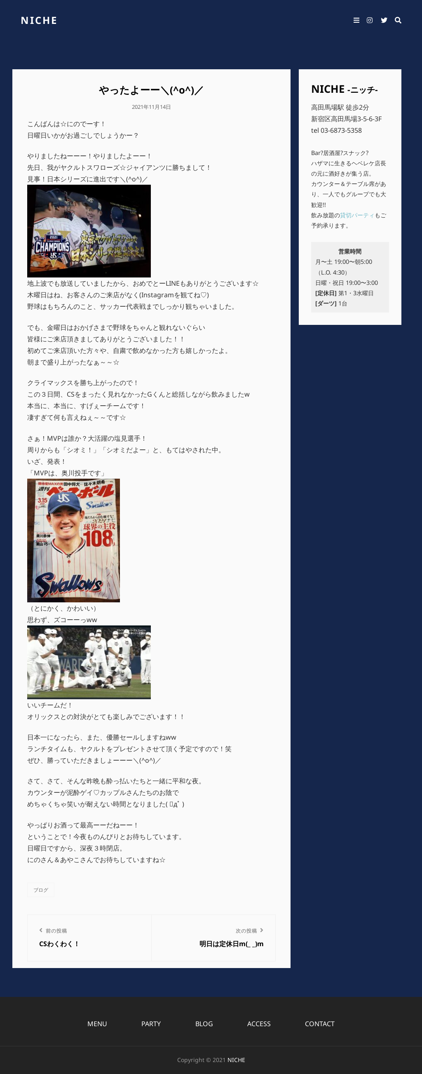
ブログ (40, 889)
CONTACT (320, 1023)
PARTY (151, 1023)
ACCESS (259, 1023)
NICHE (39, 20)
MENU (97, 1023)
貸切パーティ (357, 215)
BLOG (204, 1023)
